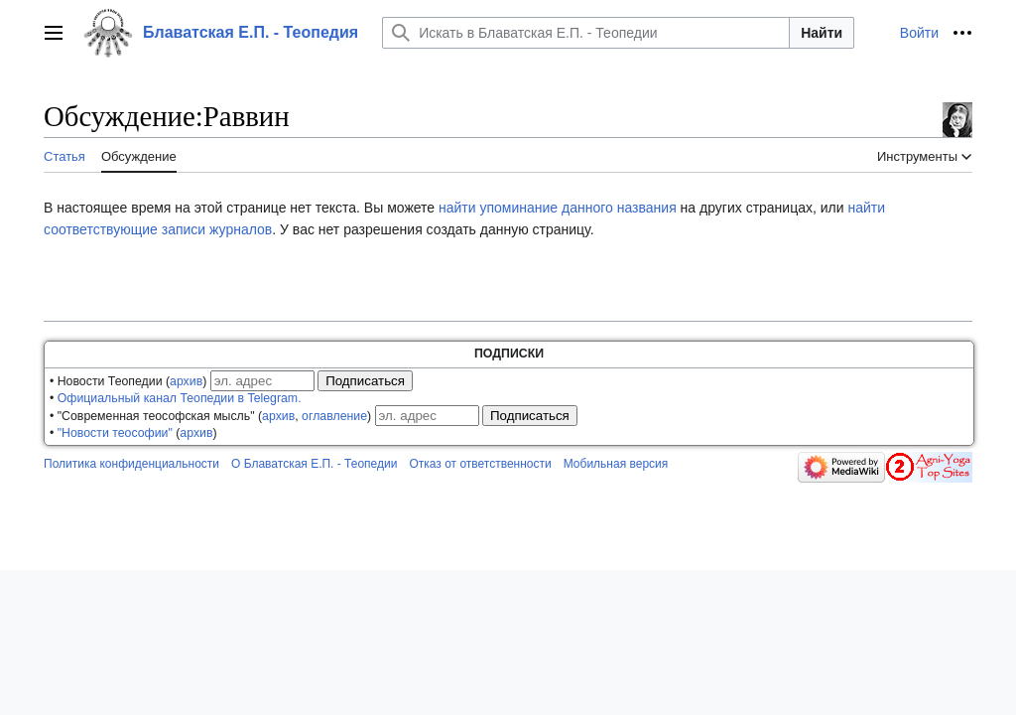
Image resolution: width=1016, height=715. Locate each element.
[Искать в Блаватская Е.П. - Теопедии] (586, 33)
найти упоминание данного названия (558, 207)
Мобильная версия (616, 464)
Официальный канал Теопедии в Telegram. (180, 398)
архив (186, 381)
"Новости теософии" (115, 433)
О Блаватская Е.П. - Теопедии (314, 464)
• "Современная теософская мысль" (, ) (210, 416)
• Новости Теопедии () (128, 381)
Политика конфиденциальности (131, 464)
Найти (821, 33)
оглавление (334, 416)
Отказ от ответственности (480, 464)
